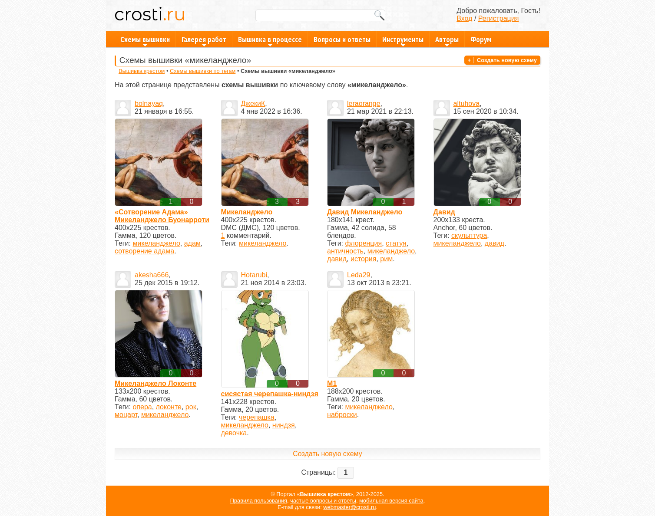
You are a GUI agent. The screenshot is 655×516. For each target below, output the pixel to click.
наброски (342, 414)
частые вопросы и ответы (323, 500)
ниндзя (283, 425)
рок (190, 407)
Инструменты (402, 40)
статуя (396, 243)
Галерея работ (204, 40)
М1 (332, 383)
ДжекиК (253, 103)
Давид (444, 212)
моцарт (126, 414)
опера (142, 407)
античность (345, 251)
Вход (464, 18)
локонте (169, 407)
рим (386, 259)
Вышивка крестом (142, 71)
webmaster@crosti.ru (349, 507)
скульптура (469, 235)
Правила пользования (258, 500)
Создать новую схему (507, 60)
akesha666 (152, 275)
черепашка (257, 417)
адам (192, 243)
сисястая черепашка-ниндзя (269, 394)
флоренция (363, 243)
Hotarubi (254, 275)
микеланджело (156, 243)
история (363, 259)
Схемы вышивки (145, 40)
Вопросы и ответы (342, 39)
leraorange (363, 103)
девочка (234, 433)
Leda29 (358, 275)
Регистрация (498, 18)
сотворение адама (144, 251)
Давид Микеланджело (364, 212)
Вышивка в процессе (270, 40)
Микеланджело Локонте (155, 383)
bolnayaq (149, 103)
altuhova (466, 103)
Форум (480, 39)
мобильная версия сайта (391, 500)
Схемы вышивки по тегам (202, 71)
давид (337, 259)
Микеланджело (247, 212)
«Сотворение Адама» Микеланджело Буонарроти (162, 215)
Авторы (447, 40)
